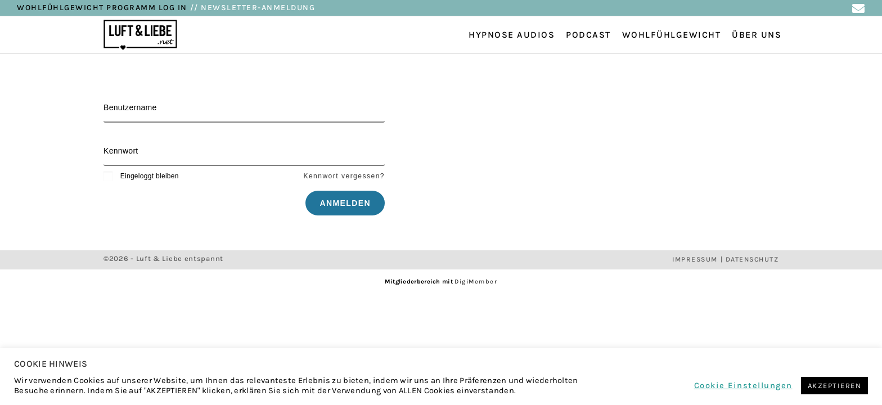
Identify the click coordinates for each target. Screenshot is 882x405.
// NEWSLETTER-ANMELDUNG (253, 7)
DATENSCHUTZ (752, 259)
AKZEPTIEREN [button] (835, 385)
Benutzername (130, 107)
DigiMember (475, 281)
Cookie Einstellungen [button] (743, 385)
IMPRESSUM (695, 259)
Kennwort (121, 150)
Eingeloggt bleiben (141, 176)
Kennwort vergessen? (344, 176)
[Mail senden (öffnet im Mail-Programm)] (858, 8)
